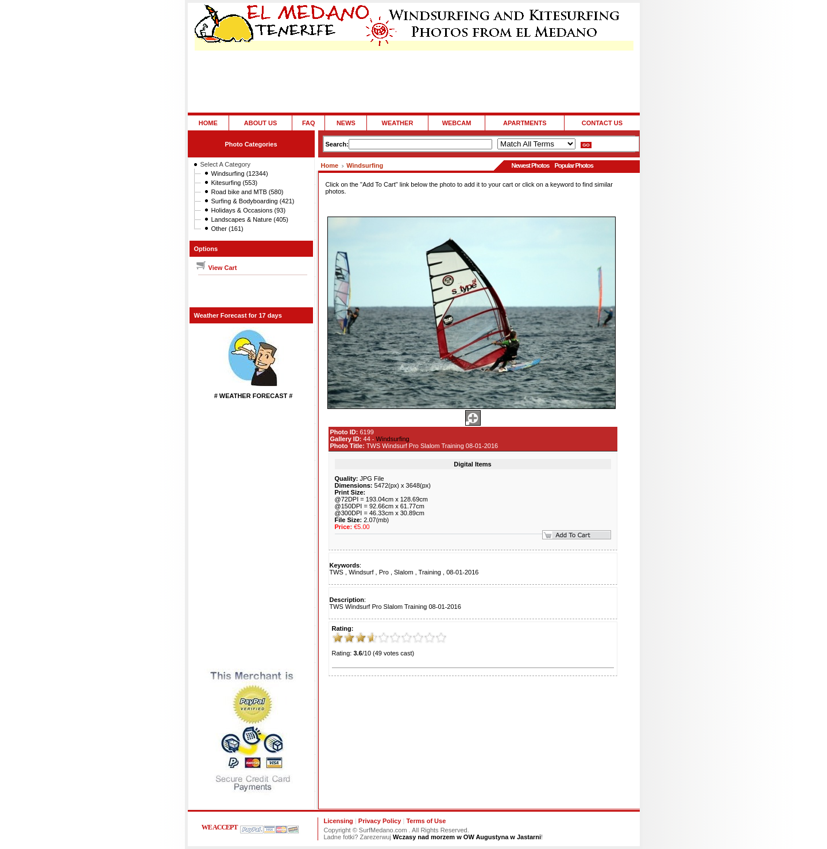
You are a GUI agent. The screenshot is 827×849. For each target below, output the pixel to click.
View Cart (216, 267)
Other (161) (227, 228)
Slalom (403, 572)
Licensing (338, 820)
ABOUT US (260, 122)
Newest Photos (530, 165)
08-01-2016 (462, 572)
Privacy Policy (379, 820)
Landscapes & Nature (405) (250, 219)
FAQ (308, 122)
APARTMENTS (525, 122)
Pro (384, 572)
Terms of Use (426, 820)
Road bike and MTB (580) (247, 191)
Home (330, 165)
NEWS (346, 122)
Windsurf (361, 572)
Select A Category (225, 164)
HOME (208, 122)
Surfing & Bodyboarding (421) (253, 201)
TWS (336, 572)
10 (441, 637)
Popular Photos (573, 165)
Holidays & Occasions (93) (248, 210)
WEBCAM (457, 122)
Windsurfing (364, 165)
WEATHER (397, 122)
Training (430, 572)
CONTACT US (602, 122)
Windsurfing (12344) (239, 173)
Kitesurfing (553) (234, 182)
